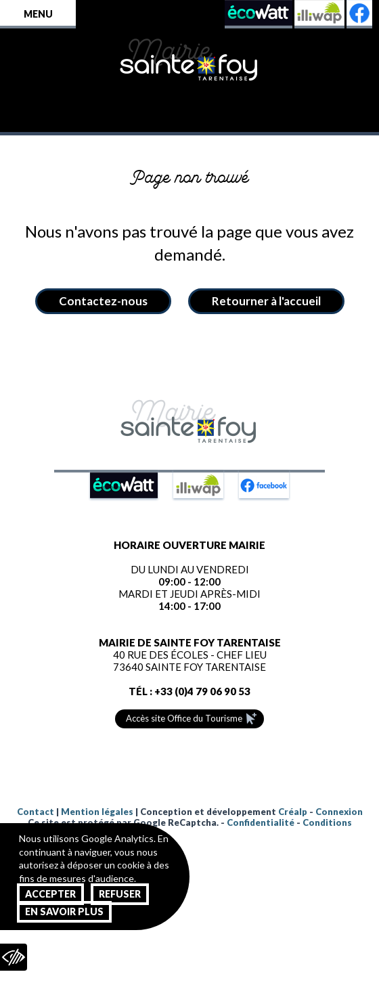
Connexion (339, 811)
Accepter (50, 894)
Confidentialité (260, 822)
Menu (38, 14)
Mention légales (97, 811)
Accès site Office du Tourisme (184, 718)
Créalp (292, 811)
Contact (35, 811)
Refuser (120, 894)
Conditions (327, 822)
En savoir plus (64, 911)
